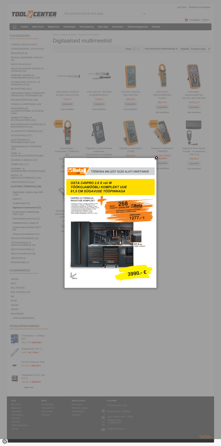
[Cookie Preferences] (5, 441)
